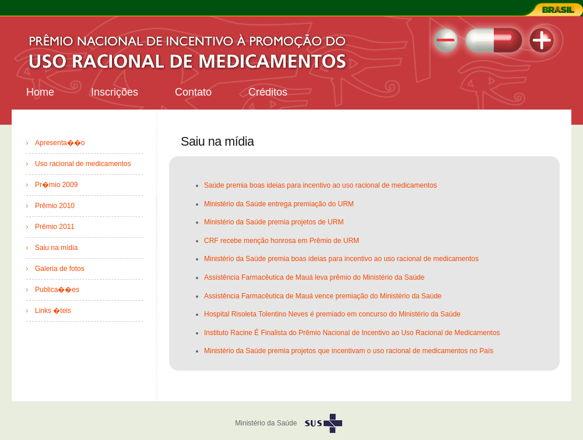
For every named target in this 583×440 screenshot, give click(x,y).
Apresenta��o (60, 143)
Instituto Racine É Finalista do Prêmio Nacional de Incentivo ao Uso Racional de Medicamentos (352, 333)
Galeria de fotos (60, 269)
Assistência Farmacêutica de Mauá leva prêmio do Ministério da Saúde (314, 277)
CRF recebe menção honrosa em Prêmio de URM (281, 241)
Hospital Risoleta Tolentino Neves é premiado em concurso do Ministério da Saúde (332, 314)
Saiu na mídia (56, 248)
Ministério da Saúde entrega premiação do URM (279, 204)
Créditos (267, 92)
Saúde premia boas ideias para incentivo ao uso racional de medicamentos (320, 185)
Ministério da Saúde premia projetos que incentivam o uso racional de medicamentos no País (348, 351)
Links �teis (53, 311)
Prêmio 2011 (55, 227)
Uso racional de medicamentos (83, 164)
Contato (193, 92)
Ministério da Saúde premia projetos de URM (273, 222)
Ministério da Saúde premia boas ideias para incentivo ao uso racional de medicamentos (341, 259)
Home (40, 92)
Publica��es (57, 290)
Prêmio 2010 (55, 206)
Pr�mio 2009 (56, 185)
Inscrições (114, 92)
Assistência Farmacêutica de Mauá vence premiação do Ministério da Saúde (323, 296)
